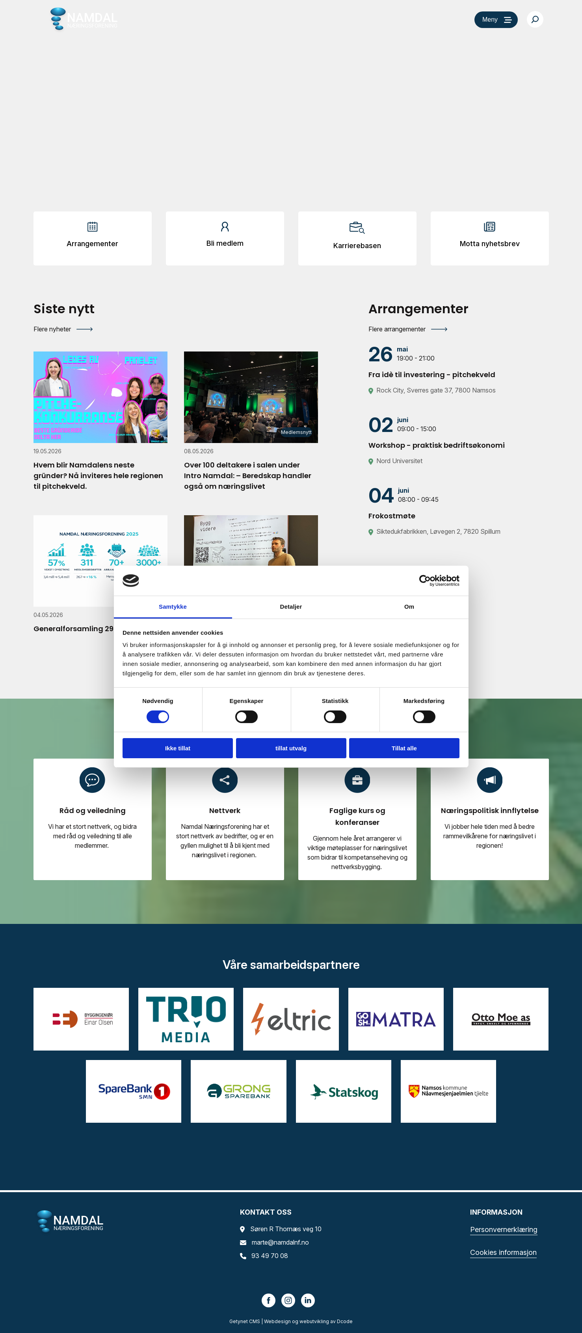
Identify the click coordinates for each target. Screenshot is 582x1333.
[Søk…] (535, 19)
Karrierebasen (357, 245)
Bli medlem (225, 243)
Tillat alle (404, 748)
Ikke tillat (177, 748)
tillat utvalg (291, 748)
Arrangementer (92, 243)
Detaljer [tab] (291, 606)
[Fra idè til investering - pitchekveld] (458, 362)
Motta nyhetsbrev (490, 243)
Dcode (345, 1321)
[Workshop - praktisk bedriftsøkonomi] (458, 432)
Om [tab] (409, 606)
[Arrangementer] (92, 237)
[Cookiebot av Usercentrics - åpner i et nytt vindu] (424, 581)
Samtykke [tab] (173, 606)
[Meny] (496, 19)
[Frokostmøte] (458, 503)
